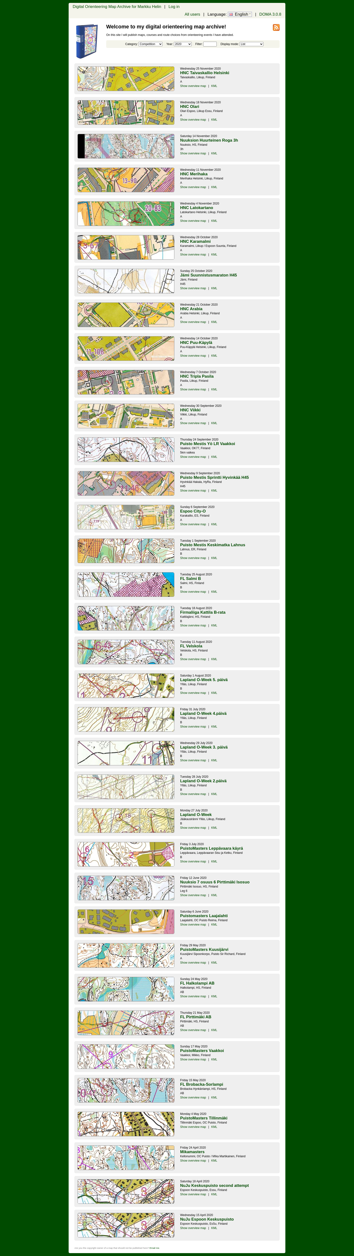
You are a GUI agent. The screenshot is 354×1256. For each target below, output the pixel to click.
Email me (154, 1248)
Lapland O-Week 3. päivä (204, 747)
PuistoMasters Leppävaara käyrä (211, 848)
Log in (174, 6)
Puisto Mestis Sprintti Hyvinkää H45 (214, 477)
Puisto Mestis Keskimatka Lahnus (212, 545)
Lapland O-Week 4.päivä (203, 713)
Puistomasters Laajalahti (204, 916)
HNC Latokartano (196, 207)
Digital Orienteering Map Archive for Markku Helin (117, 6)
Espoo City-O (193, 511)
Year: (169, 44)
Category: (131, 44)
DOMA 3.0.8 (270, 14)
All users (192, 14)
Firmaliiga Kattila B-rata (202, 612)
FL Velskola (191, 646)
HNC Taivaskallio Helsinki (204, 73)
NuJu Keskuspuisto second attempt (214, 1185)
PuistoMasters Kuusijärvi (204, 949)
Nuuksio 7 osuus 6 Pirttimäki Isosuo (214, 882)
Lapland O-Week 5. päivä (204, 679)
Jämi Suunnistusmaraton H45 (208, 275)
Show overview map (193, 86)
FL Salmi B (190, 578)
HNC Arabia (191, 309)
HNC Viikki (190, 410)
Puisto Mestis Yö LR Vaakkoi (207, 443)
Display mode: (230, 44)
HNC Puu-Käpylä (196, 342)
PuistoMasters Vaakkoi (202, 1050)
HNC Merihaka (194, 174)
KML (214, 86)
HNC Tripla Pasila (197, 376)
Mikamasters (192, 1152)
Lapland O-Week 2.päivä (203, 781)
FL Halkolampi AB (197, 983)
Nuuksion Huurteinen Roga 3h (209, 140)
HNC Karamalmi (195, 241)
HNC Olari (189, 106)
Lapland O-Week (196, 814)
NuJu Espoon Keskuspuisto (207, 1219)
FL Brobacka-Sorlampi (201, 1084)
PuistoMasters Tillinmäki (203, 1118)
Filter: (199, 44)
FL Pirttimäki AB (195, 1017)
